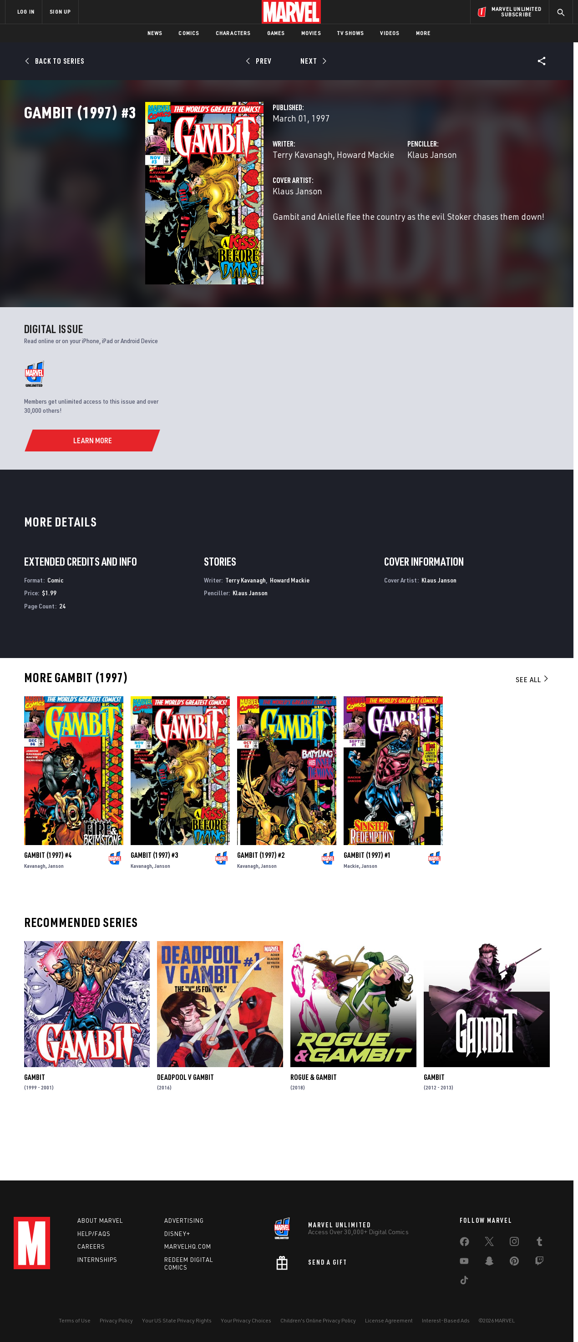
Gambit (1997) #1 (367, 911)
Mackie (351, 921)
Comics (188, 33)
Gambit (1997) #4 (47, 911)
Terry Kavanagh (218, 194)
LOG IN (26, 11)
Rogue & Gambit (313, 1132)
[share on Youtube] (464, 1262)
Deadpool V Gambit (185, 1132)
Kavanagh (35, 921)
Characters (233, 33)
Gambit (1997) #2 (260, 911)
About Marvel (100, 1220)
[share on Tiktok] (464, 1281)
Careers (91, 1246)
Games (276, 33)
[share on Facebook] (464, 1243)
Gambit (34, 1132)
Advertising (184, 1220)
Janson (56, 921)
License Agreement (389, 1320)
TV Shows (350, 33)
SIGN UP (60, 11)
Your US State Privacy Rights (177, 1320)
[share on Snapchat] (489, 1262)
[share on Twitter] (489, 1243)
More (423, 33)
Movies (311, 33)
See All (532, 735)
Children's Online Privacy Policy (318, 1320)
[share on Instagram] (514, 1243)
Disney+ (177, 1233)
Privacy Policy (116, 1320)
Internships (97, 1259)
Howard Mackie (280, 194)
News (154, 33)
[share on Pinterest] (514, 1262)
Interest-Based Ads (446, 1320)
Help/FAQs (94, 1233)
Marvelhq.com (187, 1246)
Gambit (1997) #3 (154, 911)
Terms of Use (75, 1320)
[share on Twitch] (539, 1262)
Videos (389, 33)
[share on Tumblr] (539, 1243)
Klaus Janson (390, 194)
